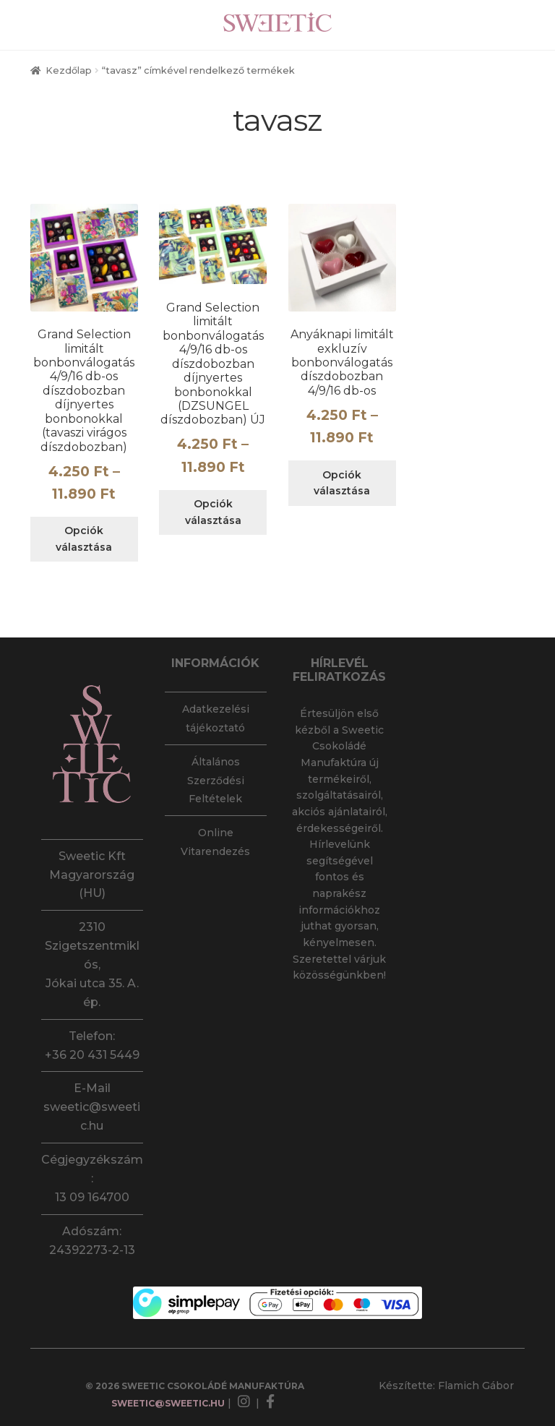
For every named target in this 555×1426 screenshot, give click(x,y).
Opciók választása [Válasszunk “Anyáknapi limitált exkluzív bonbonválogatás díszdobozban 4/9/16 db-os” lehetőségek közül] (342, 483)
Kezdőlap (69, 70)
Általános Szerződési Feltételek (215, 780)
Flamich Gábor (476, 1385)
